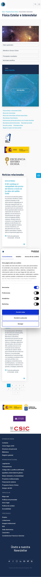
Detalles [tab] (18, 256)
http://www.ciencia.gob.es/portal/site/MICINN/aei (20, 138)
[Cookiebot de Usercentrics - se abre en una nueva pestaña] (31, 251)
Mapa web (5, 496)
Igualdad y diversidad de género (12, 473)
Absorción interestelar (9, 113)
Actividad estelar (18, 125)
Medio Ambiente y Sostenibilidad (12, 476)
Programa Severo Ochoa (12, 12)
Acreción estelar (7, 125)
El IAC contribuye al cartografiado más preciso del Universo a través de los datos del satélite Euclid (14, 189)
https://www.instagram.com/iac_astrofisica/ (17, 561)
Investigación (10, 70)
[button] (20, 34)
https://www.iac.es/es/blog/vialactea (32, 561)
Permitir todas (20, 312)
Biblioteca (5, 452)
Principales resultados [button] (10, 56)
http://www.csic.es (19, 429)
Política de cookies (8, 506)
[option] (20, 90)
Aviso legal (5, 503)
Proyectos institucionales (10, 479)
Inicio (3, 12)
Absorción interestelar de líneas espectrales (15, 115)
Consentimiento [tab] (7, 256)
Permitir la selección (20, 318)
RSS (3, 526)
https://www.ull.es (19, 418)
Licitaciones (6, 520)
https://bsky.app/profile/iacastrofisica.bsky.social (28, 561)
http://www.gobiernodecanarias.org (30, 407)
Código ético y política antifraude (13, 470)
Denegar (20, 324)
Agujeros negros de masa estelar (12, 128)
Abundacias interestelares (10, 118)
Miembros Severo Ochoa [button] (10, 50)
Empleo (4, 517)
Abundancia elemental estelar (11, 123)
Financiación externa (9, 482)
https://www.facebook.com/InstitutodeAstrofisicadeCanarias (13, 561)
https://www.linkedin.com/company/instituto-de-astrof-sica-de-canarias (20, 561)
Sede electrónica (7, 529)
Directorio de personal (9, 449)
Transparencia (7, 466)
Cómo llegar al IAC (8, 446)
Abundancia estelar (26, 123)
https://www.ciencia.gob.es (12, 407)
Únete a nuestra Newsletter (20, 548)
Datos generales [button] (8, 45)
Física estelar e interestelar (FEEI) (12, 110)
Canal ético (6, 532)
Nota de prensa (10, 181)
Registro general (7, 455)
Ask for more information (38, 175)
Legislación (6, 463)
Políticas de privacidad (9, 500)
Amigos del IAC (7, 488)
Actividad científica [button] (9, 60)
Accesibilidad (6, 509)
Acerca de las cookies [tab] (32, 256)
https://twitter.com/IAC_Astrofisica (9, 561)
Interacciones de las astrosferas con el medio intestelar (18, 120)
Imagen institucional (8, 523)
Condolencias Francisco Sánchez (13, 536)
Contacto (5, 443)
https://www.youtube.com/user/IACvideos (24, 561)
